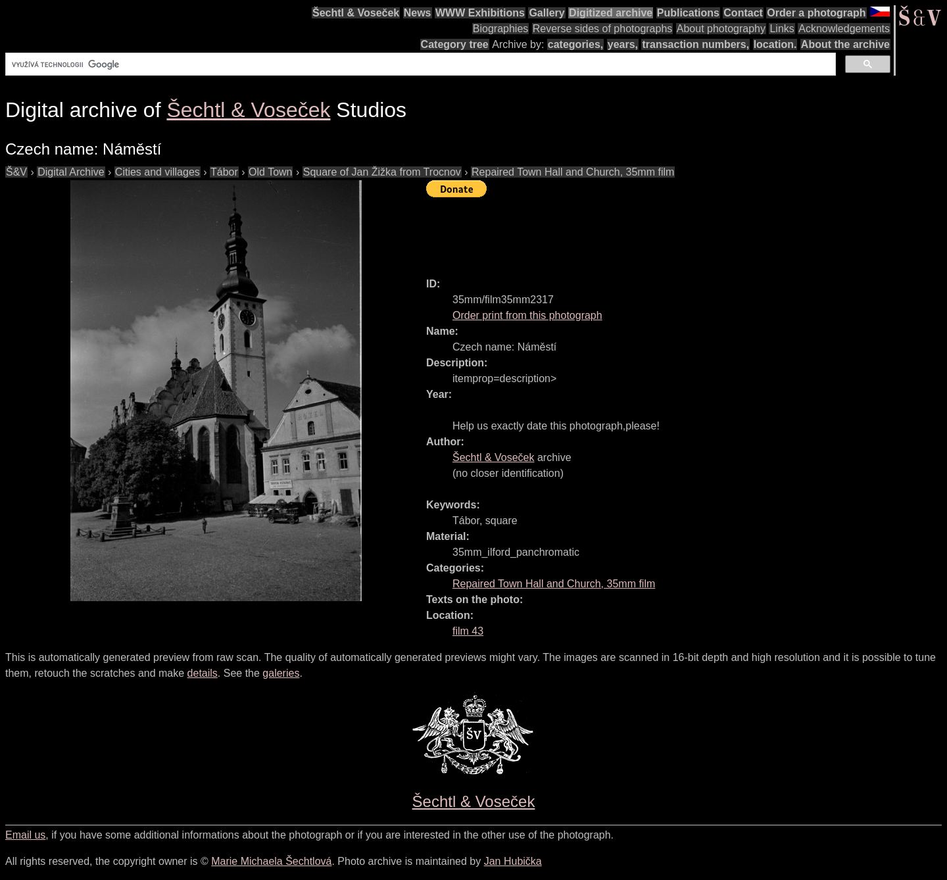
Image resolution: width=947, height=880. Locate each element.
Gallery (546, 12)
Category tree (455, 44)
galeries (280, 673)
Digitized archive (610, 12)
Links (781, 28)
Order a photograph (816, 12)
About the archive (845, 44)
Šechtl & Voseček (355, 12)
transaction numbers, (695, 44)
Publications (688, 12)
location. (775, 44)
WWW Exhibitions (480, 12)
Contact (743, 12)
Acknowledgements (844, 28)
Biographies (501, 28)
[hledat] (419, 64)
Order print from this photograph (527, 315)
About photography (721, 28)
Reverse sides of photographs (603, 28)
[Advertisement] (665, 231)
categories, (575, 44)
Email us (25, 835)
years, (623, 44)
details (202, 673)
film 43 (467, 631)
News (417, 12)
